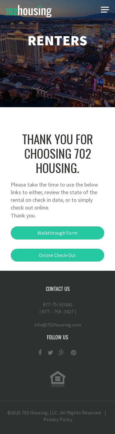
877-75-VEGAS (57, 308)
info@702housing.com (57, 325)
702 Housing (35, 412)
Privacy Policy (58, 419)
